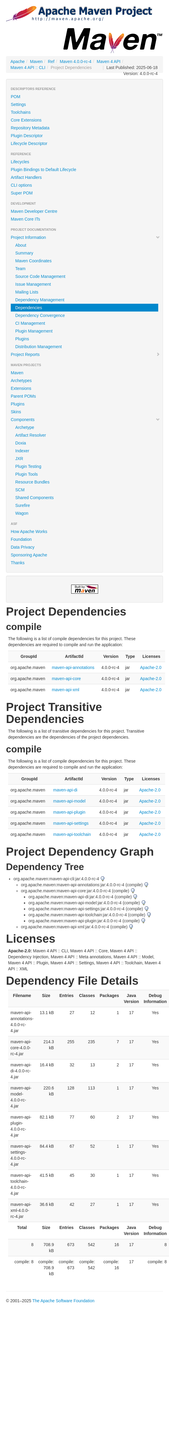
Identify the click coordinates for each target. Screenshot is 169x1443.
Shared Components (34, 497)
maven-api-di (65, 790)
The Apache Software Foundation (63, 1300)
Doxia (20, 443)
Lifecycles (20, 161)
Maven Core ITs (25, 219)
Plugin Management (34, 331)
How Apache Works (29, 531)
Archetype (24, 427)
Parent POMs (23, 396)
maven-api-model (69, 801)
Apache (17, 61)
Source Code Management (40, 276)
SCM (20, 489)
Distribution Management (38, 346)
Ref (51, 61)
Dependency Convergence (40, 315)
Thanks (18, 562)
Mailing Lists (26, 292)
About (20, 245)
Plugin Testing (28, 466)
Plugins (22, 338)
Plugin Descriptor (27, 135)
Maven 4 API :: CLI (27, 67)
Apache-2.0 (151, 667)
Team (20, 268)
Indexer (22, 450)
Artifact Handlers (26, 177)
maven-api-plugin (69, 812)
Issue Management (33, 284)
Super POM (22, 193)
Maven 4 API (108, 61)
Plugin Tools (26, 474)
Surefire (22, 505)
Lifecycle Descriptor (29, 143)
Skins (16, 411)
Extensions (21, 388)
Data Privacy (22, 547)
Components (85, 419)
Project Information (85, 237)
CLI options (21, 185)
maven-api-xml (65, 689)
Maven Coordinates (33, 260)
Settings (18, 104)
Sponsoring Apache (29, 555)
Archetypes (21, 380)
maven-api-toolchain (72, 834)
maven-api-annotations (73, 667)
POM (15, 96)
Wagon (21, 513)
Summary (24, 253)
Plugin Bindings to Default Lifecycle (43, 169)
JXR (19, 458)
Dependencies (28, 307)
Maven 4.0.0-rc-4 (76, 61)
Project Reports (85, 354)
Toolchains (21, 112)
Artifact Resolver (30, 435)
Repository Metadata (30, 127)
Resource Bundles (32, 482)
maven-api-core (66, 678)
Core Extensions (26, 120)
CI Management (30, 323)
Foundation (21, 539)
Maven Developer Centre (34, 211)
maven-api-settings (71, 823)
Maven (36, 61)
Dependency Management (39, 299)
